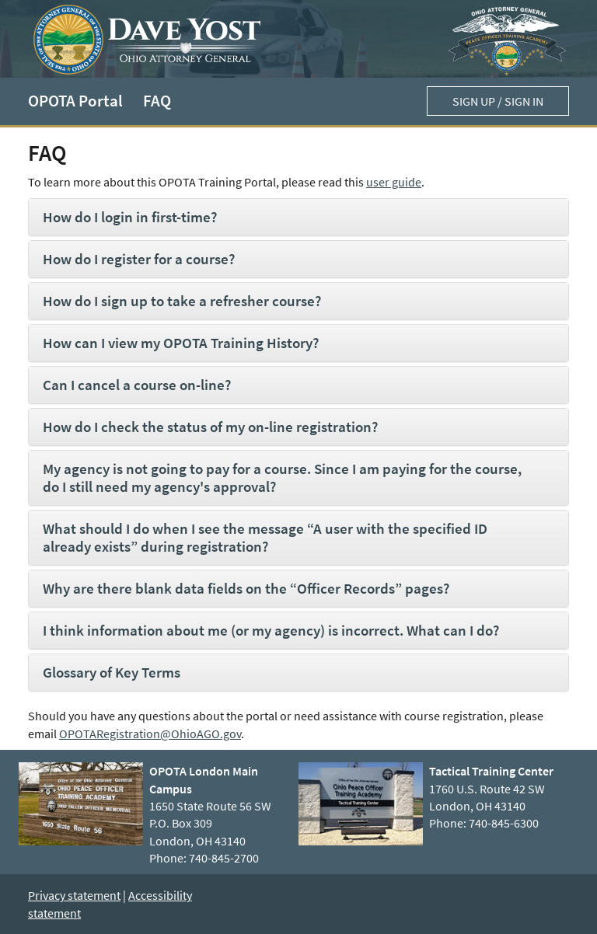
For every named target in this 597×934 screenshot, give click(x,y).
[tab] (298, 217)
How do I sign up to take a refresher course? (182, 300)
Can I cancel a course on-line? (137, 384)
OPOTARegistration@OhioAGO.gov (150, 733)
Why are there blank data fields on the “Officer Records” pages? (246, 588)
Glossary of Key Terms (111, 672)
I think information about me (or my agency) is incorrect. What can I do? (271, 630)
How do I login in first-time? (130, 216)
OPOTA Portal (75, 101)
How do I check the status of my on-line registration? (210, 426)
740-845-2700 (224, 858)
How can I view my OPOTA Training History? (181, 342)
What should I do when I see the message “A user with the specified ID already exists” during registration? (265, 537)
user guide (393, 182)
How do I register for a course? (139, 258)
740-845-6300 (504, 823)
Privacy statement (74, 895)
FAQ (157, 101)
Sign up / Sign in (497, 101)
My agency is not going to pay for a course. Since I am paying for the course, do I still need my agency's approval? (282, 477)
